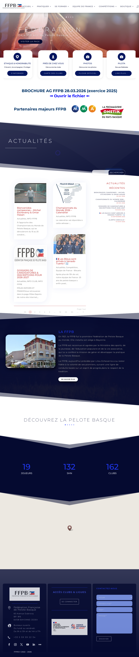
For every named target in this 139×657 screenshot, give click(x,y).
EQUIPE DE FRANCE (83, 7)
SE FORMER (61, 7)
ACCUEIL (26, 7)
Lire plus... (118, 73)
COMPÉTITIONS (106, 7)
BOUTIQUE (125, 7)
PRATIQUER (43, 7)
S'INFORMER (21, 73)
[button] (70, 528)
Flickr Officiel (84, 73)
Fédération (50, 29)
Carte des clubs (53, 73)
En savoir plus (68, 379)
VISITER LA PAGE (30, 41)
